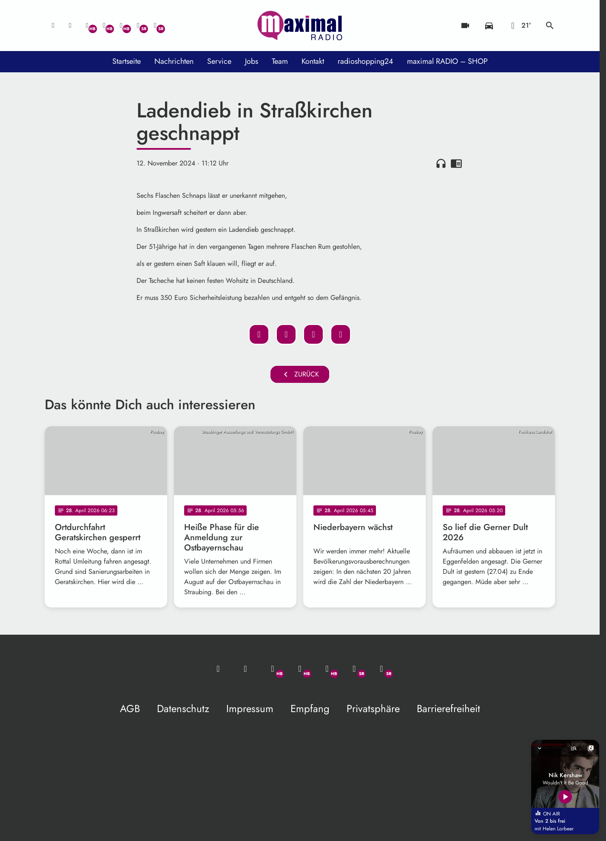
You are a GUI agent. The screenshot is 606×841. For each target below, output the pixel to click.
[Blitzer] (465, 25)
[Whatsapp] (87, 25)
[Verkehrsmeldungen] (489, 25)
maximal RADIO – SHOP (447, 61)
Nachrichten (173, 61)
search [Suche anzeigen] (550, 25)
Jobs (251, 61)
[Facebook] (104, 25)
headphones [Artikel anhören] (441, 163)
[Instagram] (121, 25)
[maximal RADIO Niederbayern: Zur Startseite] (299, 26)
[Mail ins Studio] (53, 25)
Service (219, 61)
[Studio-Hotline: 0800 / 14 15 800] (70, 25)
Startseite (126, 61)
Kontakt (313, 61)
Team (280, 61)
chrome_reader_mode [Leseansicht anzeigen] (456, 163)
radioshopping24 (365, 61)
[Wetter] (519, 25)
